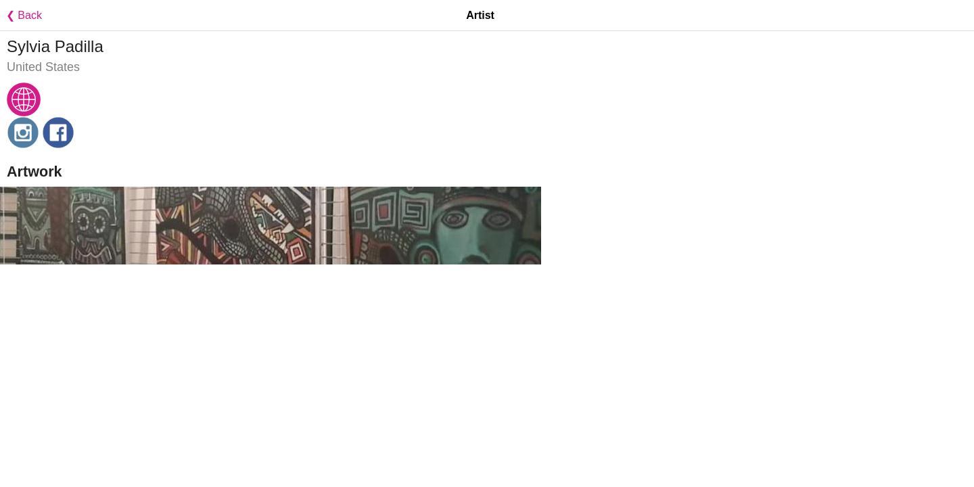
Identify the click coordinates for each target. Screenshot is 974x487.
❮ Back (21, 15)
